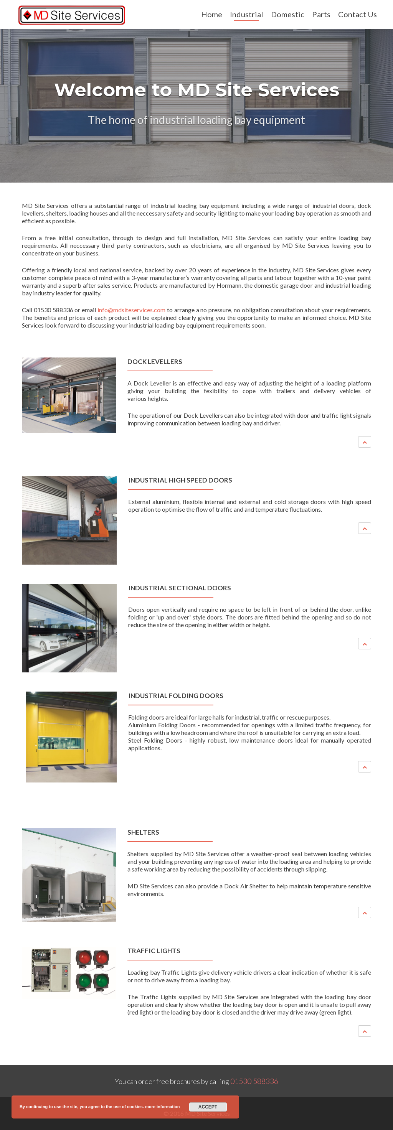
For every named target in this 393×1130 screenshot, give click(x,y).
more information (162, 1106)
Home (211, 14)
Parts (321, 14)
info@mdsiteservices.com (131, 309)
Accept (207, 1107)
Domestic (287, 14)
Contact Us (357, 14)
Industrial (246, 14)
